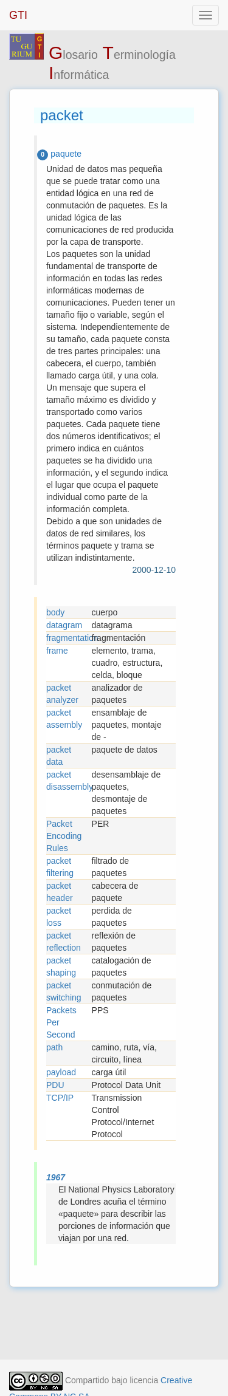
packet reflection (63, 942)
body (55, 612)
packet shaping (61, 966)
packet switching (63, 991)
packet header (59, 892)
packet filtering (60, 867)
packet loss (58, 917)
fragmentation (69, 638)
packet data (58, 756)
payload (61, 1072)
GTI (18, 15)
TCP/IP (60, 1098)
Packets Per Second (61, 1022)
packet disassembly (69, 781)
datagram (64, 625)
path (54, 1047)
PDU (55, 1085)
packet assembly (64, 719)
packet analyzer (62, 694)
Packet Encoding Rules (63, 836)
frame (57, 650)
